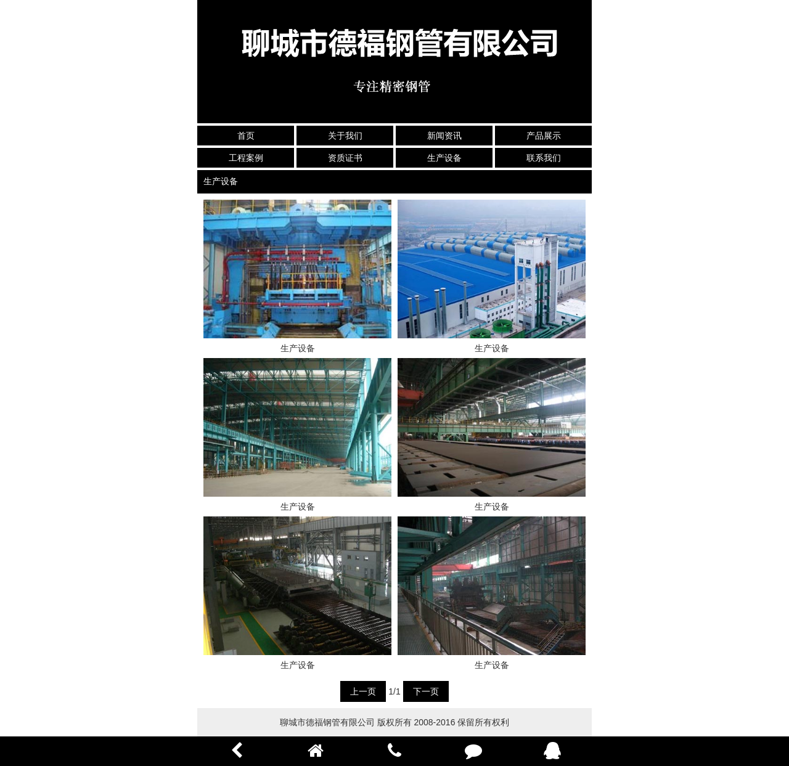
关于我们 (345, 136)
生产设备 (444, 158)
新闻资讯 (444, 136)
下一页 (426, 691)
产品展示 (543, 136)
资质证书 (345, 158)
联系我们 (543, 158)
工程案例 (246, 158)
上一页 (363, 691)
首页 (246, 136)
